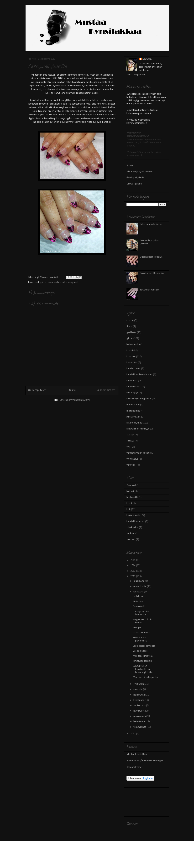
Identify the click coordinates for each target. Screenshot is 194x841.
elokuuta (138, 689)
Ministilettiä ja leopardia (145, 677)
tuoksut (130, 533)
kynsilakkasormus (135, 521)
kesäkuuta (139, 700)
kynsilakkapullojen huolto (139, 374)
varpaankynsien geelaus (138, 453)
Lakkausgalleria (134, 184)
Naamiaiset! (139, 606)
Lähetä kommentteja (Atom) (75, 400)
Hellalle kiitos (139, 596)
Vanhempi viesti (106, 390)
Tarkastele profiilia (135, 74)
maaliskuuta (139, 716)
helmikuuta (139, 721)
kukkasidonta (133, 515)
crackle (130, 320)
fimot (129, 326)
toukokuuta (139, 705)
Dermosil (131, 485)
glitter (43, 282)
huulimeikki (132, 497)
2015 (133, 560)
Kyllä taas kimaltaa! (143, 656)
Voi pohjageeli (140, 651)
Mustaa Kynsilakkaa (136, 754)
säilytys (130, 441)
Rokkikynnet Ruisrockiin (152, 273)
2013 (133, 571)
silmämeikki (132, 527)
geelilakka (131, 332)
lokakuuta (138, 591)
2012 (133, 576)
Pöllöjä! (137, 627)
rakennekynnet (70, 282)
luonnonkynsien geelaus (138, 398)
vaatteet (130, 539)
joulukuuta (139, 581)
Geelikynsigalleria (135, 177)
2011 (133, 733)
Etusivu (71, 390)
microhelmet (133, 411)
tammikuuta (140, 727)
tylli (128, 447)
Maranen (147, 59)
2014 (133, 565)
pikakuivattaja (133, 417)
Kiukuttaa (138, 601)
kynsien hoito (133, 368)
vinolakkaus (132, 459)
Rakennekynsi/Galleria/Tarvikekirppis (144, 760)
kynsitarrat (131, 380)
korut (129, 503)
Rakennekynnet (134, 767)
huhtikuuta (139, 711)
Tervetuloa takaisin (149, 290)
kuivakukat (131, 362)
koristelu (131, 356)
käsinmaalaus (54, 282)
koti (128, 509)
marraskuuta (140, 586)
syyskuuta (138, 684)
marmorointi (133, 404)
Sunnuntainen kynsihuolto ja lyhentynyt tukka (142, 669)
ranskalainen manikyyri (137, 429)
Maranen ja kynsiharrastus (140, 171)
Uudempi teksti (37, 390)
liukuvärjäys (132, 392)
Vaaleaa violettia (141, 632)
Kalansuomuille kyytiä (151, 224)
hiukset (130, 491)
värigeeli (130, 465)
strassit (130, 435)
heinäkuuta (139, 695)
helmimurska (133, 344)
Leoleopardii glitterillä (144, 646)
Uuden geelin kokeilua (151, 257)
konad (129, 350)
